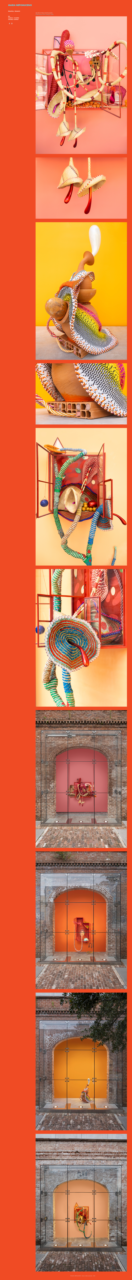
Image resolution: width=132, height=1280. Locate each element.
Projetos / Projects (14, 11)
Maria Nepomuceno (20, 5)
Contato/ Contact (13, 19)
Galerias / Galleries (13, 18)
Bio (9, 16)
